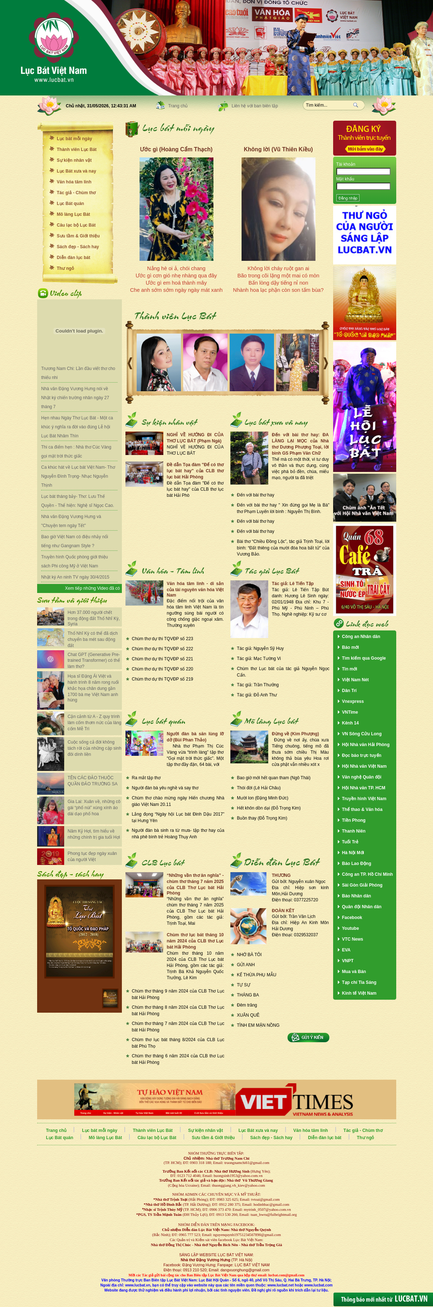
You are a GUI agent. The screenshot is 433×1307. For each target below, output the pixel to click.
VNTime (350, 712)
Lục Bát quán (70, 203)
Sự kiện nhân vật (74, 160)
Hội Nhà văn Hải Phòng (366, 744)
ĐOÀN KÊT (283, 910)
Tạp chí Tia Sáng (359, 982)
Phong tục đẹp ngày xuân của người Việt (92, 856)
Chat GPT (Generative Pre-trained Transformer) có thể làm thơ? (94, 660)
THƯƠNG (281, 875)
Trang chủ (178, 105)
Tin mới (349, 669)
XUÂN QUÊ (248, 1015)
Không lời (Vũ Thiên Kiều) (278, 149)
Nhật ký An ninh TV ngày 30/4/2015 (75, 577)
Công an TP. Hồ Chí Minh (367, 874)
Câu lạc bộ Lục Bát (76, 225)
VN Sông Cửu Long (362, 733)
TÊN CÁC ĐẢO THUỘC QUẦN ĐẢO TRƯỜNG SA (93, 780)
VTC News (352, 939)
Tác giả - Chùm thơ (76, 192)
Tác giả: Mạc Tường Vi (259, 658)
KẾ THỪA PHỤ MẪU (256, 974)
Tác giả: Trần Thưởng (258, 684)
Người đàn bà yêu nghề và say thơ (165, 787)
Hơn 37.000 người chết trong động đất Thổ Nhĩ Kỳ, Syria (94, 618)
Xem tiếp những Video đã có (92, 588)
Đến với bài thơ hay (255, 495)
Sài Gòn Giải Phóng (362, 885)
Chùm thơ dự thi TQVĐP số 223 (162, 638)
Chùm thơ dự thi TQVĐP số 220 (162, 669)
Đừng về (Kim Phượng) (295, 733)
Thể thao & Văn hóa (362, 809)
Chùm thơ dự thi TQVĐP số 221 (162, 658)
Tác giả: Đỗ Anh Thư (257, 694)
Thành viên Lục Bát (77, 149)
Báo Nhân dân (356, 895)
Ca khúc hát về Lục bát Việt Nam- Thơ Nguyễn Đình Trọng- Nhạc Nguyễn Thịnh (78, 476)
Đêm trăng (247, 1005)
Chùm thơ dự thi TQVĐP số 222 (162, 648)
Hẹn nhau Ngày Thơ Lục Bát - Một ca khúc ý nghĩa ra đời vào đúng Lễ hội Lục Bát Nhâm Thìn (77, 426)
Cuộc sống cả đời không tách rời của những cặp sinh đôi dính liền (94, 748)
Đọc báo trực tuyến (361, 755)
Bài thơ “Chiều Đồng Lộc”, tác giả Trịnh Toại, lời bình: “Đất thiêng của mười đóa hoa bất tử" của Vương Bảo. (283, 548)
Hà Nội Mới (353, 852)
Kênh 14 (350, 723)
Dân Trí (349, 690)
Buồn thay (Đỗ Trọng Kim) (262, 818)
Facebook (352, 917)
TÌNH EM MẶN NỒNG (258, 1025)
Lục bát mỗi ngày (74, 138)
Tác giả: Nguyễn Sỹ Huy (260, 648)
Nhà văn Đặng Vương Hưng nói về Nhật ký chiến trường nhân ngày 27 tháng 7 (75, 397)
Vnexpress (353, 701)
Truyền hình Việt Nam (364, 798)
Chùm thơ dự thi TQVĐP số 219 (162, 679)
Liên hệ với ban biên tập (255, 105)
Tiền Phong (354, 820)
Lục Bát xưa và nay (76, 171)
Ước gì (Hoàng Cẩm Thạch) (176, 149)
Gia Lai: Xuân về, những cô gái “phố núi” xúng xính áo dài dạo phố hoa (94, 807)
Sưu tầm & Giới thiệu (78, 235)
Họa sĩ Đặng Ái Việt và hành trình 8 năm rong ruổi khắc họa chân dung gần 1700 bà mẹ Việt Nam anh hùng (93, 688)
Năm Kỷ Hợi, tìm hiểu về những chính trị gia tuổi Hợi (94, 834)
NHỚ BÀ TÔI (249, 954)
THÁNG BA (248, 995)
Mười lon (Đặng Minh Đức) (262, 797)
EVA (346, 950)
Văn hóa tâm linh (74, 181)
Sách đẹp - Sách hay (78, 246)
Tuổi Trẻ (350, 841)
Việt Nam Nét (355, 679)
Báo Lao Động (356, 863)
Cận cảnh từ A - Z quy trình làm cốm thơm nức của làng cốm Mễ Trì (94, 722)
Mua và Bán (354, 971)
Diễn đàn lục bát (73, 257)
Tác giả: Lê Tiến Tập (293, 583)
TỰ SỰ (243, 984)
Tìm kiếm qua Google (364, 658)
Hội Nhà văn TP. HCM (363, 787)
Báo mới (350, 647)
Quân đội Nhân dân (362, 906)
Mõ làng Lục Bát (73, 214)
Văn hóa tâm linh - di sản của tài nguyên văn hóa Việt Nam (195, 589)
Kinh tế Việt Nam (359, 993)
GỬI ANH (246, 964)
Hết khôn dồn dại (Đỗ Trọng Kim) (269, 808)
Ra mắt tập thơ (146, 777)
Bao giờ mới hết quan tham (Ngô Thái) (273, 777)
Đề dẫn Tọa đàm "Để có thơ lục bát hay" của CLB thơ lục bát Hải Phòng (195, 470)
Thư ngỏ (65, 268)
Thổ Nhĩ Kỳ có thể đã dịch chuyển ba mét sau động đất (93, 639)
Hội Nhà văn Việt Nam (364, 766)
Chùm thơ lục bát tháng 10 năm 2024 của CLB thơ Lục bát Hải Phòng (195, 941)
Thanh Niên (354, 831)
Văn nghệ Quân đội (361, 777)
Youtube (350, 928)
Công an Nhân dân (361, 636)
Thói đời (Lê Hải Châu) (258, 787)
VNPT (348, 960)
